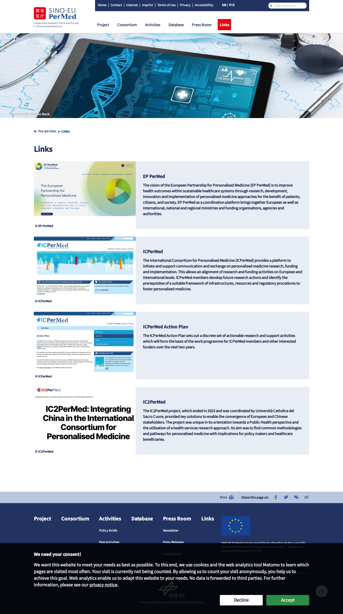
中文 (232, 5)
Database (142, 518)
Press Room (177, 518)
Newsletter (170, 530)
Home (102, 5)
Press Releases (173, 542)
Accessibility (204, 5)
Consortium (75, 518)
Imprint (147, 5)
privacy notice (103, 584)
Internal (132, 5)
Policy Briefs (108, 530)
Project (42, 518)
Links (65, 131)
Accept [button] (288, 600)
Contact (116, 5)
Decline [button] (241, 600)
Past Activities (109, 542)
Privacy (185, 5)
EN (224, 5)
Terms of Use (166, 5)
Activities (110, 518)
